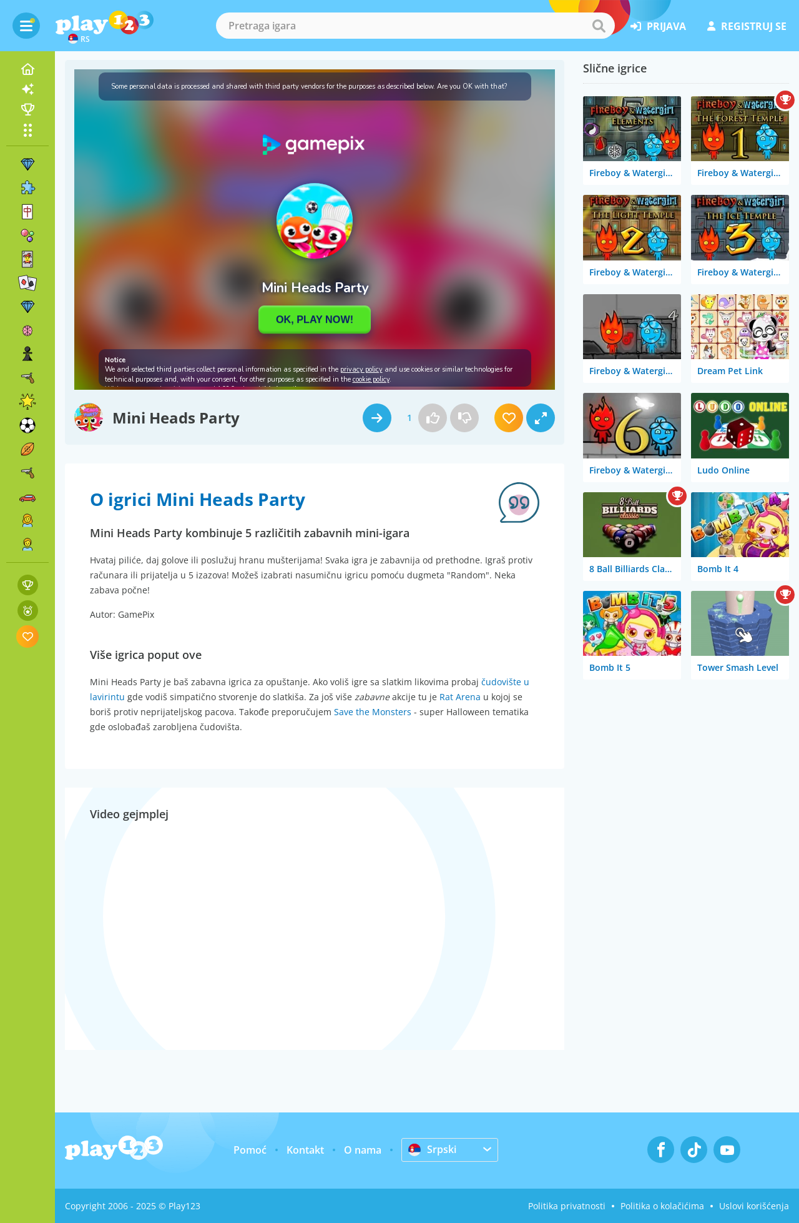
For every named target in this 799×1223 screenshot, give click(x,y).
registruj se (747, 26)
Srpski (432, 1149)
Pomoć (250, 1150)
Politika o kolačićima (662, 1206)
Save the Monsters (372, 712)
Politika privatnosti (566, 1206)
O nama (362, 1150)
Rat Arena (460, 697)
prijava (658, 26)
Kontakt (305, 1150)
